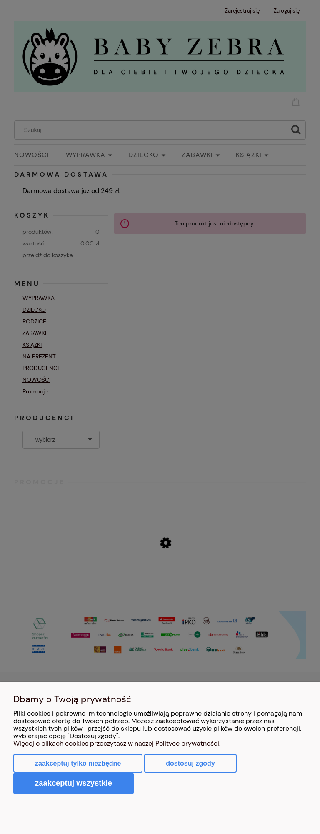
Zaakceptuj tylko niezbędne (78, 763)
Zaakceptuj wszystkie (73, 783)
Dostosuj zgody (190, 763)
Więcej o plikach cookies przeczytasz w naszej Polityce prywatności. (116, 743)
